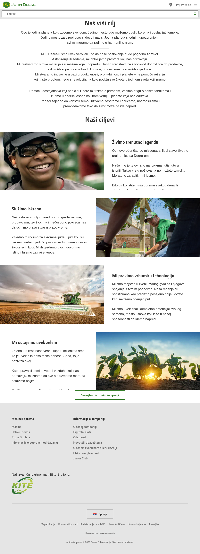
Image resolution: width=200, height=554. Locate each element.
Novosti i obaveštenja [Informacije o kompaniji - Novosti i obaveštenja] (87, 442)
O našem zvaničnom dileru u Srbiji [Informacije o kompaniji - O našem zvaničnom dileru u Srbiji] (95, 448)
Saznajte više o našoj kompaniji (100, 395)
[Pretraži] (100, 13)
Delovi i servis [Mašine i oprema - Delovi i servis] (21, 432)
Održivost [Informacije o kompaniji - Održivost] (79, 437)
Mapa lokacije (48, 524)
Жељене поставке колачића (100, 533)
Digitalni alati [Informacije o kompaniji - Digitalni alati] (82, 432)
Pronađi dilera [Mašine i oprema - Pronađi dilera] (21, 437)
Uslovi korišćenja (117, 524)
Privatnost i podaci (68, 524)
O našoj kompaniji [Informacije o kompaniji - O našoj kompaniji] (85, 427)
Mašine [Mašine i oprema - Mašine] (16, 427)
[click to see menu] (195, 5)
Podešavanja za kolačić (92, 524)
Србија (100, 514)
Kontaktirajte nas (137, 524)
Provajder (154, 524)
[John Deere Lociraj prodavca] (171, 5)
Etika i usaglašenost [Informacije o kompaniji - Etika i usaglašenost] (86, 453)
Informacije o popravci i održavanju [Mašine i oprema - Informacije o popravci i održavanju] (35, 442)
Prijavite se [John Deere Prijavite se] (183, 5)
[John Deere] (21, 5)
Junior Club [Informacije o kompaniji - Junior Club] (80, 458)
